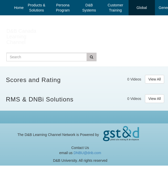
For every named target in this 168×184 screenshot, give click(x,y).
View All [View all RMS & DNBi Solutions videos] (154, 99)
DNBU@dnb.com (87, 153)
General (161, 8)
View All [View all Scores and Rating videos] (154, 79)
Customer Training (115, 7)
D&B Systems (89, 7)
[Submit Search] (92, 57)
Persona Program (63, 7)
